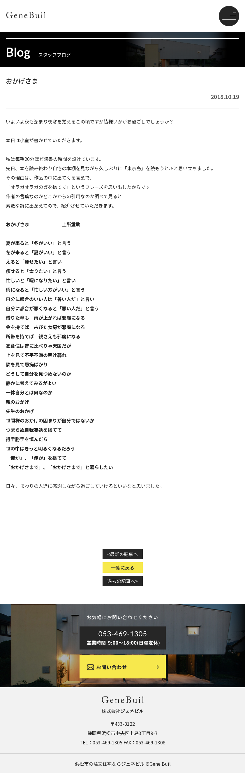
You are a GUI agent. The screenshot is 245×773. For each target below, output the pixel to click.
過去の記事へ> (122, 580)
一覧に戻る (122, 567)
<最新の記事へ (122, 554)
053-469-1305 (107, 742)
